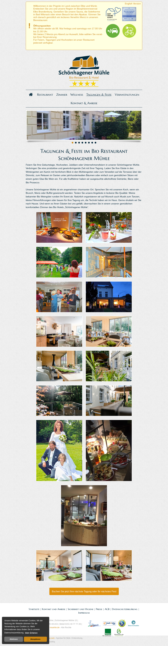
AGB (107, 609)
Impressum (84, 612)
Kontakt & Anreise (84, 103)
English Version (133, 3)
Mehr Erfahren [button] (31, 633)
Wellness (76, 94)
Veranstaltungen (127, 94)
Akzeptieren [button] (35, 639)
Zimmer (61, 94)
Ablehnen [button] (14, 639)
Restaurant (45, 94)
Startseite (34, 609)
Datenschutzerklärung (124, 609)
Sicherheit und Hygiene (80, 609)
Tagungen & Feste (99, 94)
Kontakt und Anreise (53, 609)
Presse (99, 609)
